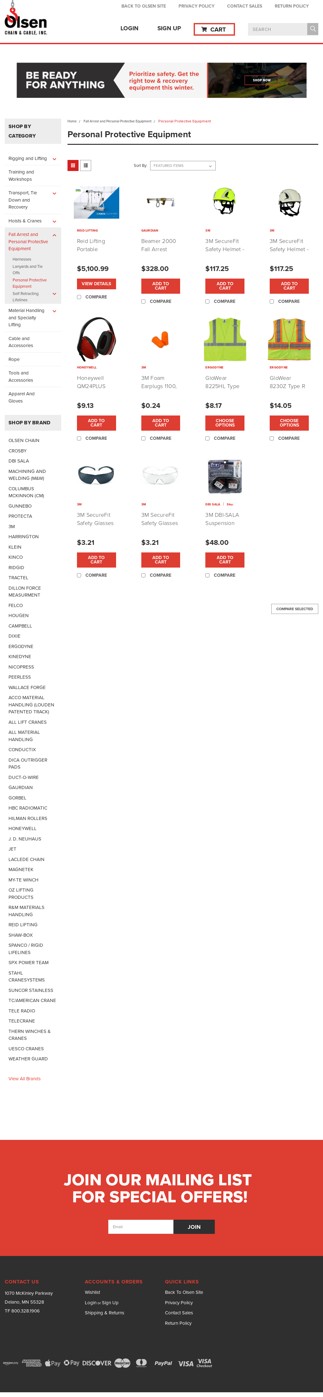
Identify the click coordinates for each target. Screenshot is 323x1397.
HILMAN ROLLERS (28, 818)
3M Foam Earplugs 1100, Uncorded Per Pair (159, 390)
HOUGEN (19, 615)
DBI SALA (19, 460)
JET (12, 849)
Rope (14, 359)
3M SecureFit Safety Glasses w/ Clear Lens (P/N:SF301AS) (159, 527)
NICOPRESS (21, 666)
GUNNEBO (20, 506)
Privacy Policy (196, 6)
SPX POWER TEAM (29, 962)
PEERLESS (20, 677)
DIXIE (15, 636)
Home (72, 121)
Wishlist (92, 1292)
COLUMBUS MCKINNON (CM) (26, 492)
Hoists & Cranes (25, 220)
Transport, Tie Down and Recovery (23, 199)
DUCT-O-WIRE (24, 777)
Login (129, 28)
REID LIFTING (23, 924)
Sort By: (140, 165)
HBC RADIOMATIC (28, 808)
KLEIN (15, 547)
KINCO (16, 557)
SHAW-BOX (21, 935)
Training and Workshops (21, 175)
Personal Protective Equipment (30, 283)
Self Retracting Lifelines (25, 297)
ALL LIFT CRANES (28, 722)
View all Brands (25, 1078)
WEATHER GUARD (28, 1058)
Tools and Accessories (21, 376)
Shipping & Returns (104, 1312)
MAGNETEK (21, 869)
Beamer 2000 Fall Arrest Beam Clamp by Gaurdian (158, 253)
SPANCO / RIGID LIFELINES (26, 949)
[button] (161, 80)
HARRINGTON (24, 536)
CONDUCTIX (22, 749)
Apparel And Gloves (22, 397)
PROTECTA (20, 516)
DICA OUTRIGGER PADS (28, 764)
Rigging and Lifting (28, 158)
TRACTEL (18, 577)
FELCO (16, 605)
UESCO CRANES (26, 1048)
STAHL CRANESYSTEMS (27, 977)
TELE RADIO (22, 1010)
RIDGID (16, 567)
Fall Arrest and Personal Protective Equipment (28, 241)
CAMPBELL (20, 625)
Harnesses (22, 259)
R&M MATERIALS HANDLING (26, 911)
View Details (96, 283)
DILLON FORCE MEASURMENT (25, 592)
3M (12, 526)
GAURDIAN (21, 787)
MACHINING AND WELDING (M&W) (27, 475)
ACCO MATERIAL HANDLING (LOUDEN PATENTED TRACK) (31, 704)
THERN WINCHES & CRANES (30, 1035)
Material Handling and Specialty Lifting (26, 317)
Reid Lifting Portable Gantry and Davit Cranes (93, 253)
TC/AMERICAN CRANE (32, 1000)
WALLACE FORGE (27, 687)
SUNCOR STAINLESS (31, 990)
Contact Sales (244, 6)
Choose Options (225, 422)
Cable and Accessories (21, 342)
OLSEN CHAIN (24, 440)
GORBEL (17, 797)
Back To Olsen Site (143, 6)
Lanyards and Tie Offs (28, 269)
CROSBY (17, 450)
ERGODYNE (21, 646)
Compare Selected (294, 609)
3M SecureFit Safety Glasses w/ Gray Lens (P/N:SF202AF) (95, 527)
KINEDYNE (20, 656)
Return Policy (292, 6)
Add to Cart (160, 286)
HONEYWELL (23, 828)
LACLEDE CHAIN (26, 859)
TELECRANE (22, 1020)
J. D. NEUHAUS (25, 838)
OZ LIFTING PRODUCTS (21, 894)
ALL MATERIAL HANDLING (24, 736)
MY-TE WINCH (23, 879)
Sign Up (169, 28)
